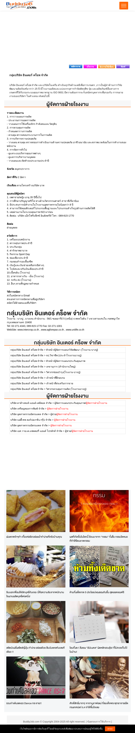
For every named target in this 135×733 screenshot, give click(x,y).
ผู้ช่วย (64, 414)
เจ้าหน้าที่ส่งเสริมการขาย (59, 383)
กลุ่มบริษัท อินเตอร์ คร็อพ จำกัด (67, 342)
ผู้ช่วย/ (79, 431)
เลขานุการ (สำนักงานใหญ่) (60, 366)
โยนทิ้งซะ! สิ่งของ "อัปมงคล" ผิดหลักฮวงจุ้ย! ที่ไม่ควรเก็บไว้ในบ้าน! (98, 650)
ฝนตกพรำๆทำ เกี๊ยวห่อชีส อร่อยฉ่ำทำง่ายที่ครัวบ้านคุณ (34, 537)
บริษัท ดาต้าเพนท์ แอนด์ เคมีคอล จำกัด (31, 403)
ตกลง (110, 729)
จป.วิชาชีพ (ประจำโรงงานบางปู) (63, 355)
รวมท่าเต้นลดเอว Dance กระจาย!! (24, 703)
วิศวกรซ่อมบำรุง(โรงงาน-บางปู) (63, 372)
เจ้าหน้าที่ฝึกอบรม (55, 377)
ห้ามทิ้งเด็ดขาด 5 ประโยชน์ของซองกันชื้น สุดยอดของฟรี (97, 592)
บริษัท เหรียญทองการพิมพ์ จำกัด (27, 408)
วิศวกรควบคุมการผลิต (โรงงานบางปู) (66, 389)
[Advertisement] (67, 38)
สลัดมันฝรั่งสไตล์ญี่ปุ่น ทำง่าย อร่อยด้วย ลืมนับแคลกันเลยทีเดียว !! (35, 650)
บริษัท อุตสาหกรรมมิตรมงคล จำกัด (29, 414)
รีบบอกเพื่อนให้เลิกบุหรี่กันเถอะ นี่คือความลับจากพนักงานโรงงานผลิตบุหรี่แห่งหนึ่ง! (35, 594)
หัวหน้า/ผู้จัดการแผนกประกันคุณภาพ (65, 361)
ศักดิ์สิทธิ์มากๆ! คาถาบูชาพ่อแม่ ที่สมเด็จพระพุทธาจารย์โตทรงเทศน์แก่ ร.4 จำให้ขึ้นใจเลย (99, 705)
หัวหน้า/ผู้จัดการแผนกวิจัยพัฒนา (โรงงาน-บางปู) (72, 349)
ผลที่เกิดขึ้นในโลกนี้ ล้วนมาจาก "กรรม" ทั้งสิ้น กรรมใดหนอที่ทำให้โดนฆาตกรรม (99, 539)
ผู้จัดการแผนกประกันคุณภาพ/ (80, 403)
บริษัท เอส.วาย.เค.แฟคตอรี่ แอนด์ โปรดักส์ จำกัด (36, 431)
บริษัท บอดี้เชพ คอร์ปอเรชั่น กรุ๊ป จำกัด (31, 419)
